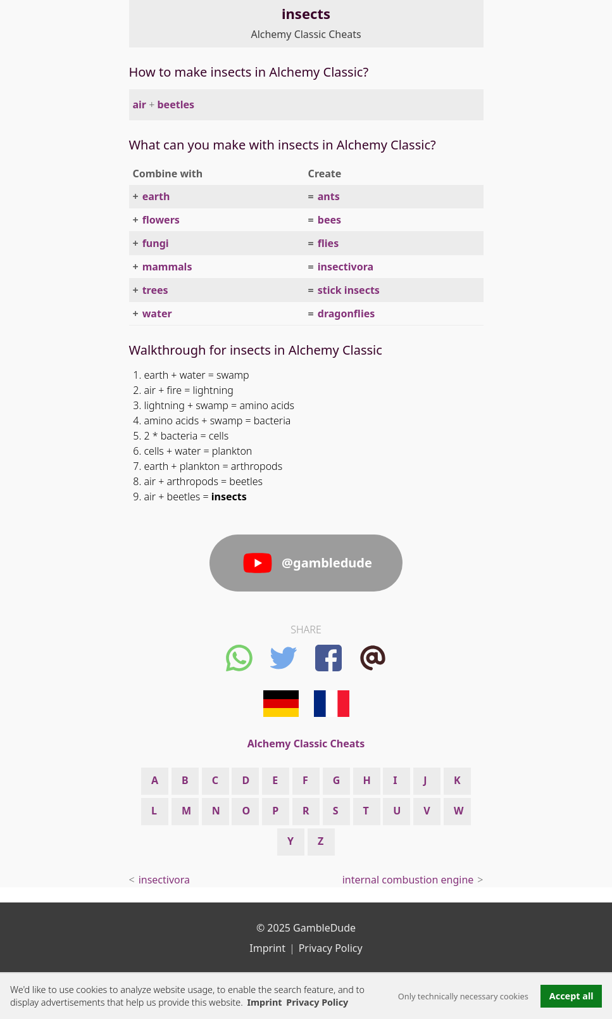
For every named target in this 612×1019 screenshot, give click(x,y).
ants (329, 196)
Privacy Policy (331, 948)
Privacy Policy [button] (317, 1002)
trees (155, 290)
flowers (161, 220)
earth (156, 196)
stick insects (349, 290)
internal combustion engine (408, 880)
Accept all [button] (571, 996)
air (140, 104)
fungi (155, 243)
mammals (167, 267)
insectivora (345, 267)
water (157, 313)
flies (328, 243)
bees (329, 220)
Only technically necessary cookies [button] (463, 996)
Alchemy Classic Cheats (306, 34)
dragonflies (346, 313)
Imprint (264, 1002)
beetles (176, 104)
